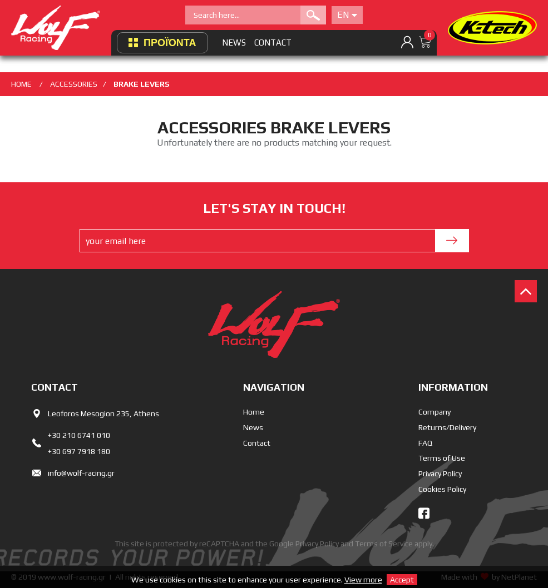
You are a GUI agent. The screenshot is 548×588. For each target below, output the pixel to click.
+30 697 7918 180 (79, 451)
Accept (402, 579)
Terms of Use (441, 458)
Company (434, 411)
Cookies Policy (442, 489)
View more (363, 579)
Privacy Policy (440, 473)
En (347, 14)
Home (253, 411)
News (253, 427)
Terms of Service (384, 543)
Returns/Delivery (447, 427)
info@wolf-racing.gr (81, 473)
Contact (256, 442)
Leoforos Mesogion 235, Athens (103, 413)
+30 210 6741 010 (79, 435)
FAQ (425, 442)
